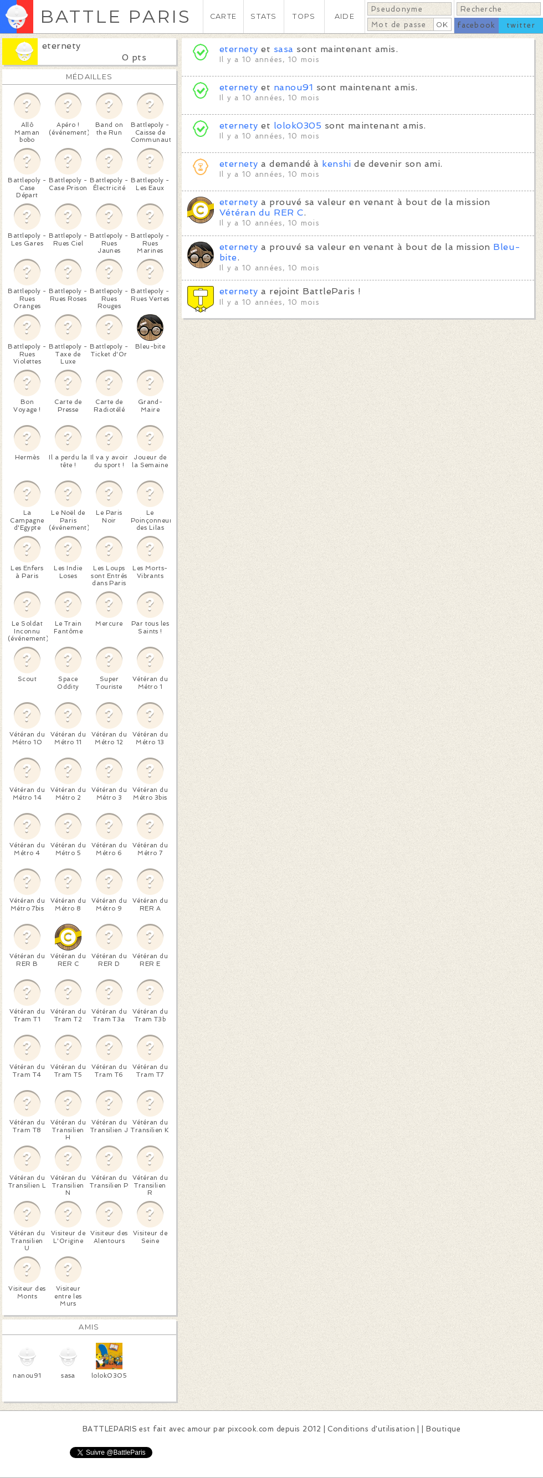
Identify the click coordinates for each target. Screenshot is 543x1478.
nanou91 (293, 87)
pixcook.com (251, 1429)
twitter (520, 25)
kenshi (336, 163)
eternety (61, 45)
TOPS (304, 16)
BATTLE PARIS (115, 16)
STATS (263, 16)
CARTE (223, 16)
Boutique (443, 1429)
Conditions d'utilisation (371, 1429)
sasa (284, 49)
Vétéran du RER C (261, 212)
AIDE (345, 16)
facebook (476, 25)
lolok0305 (297, 125)
